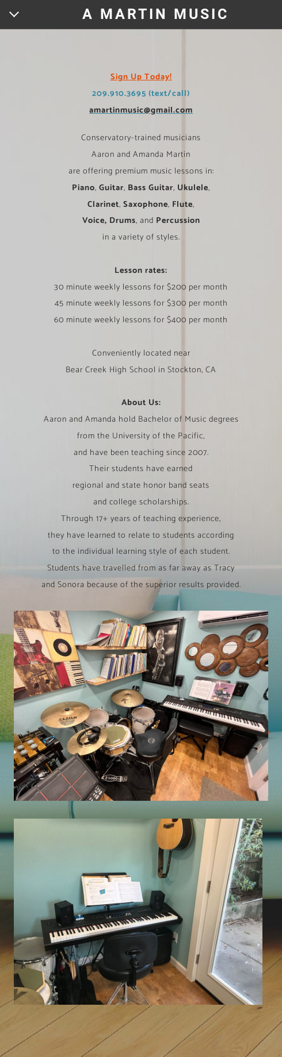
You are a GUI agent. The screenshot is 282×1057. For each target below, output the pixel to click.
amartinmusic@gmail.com (141, 110)
